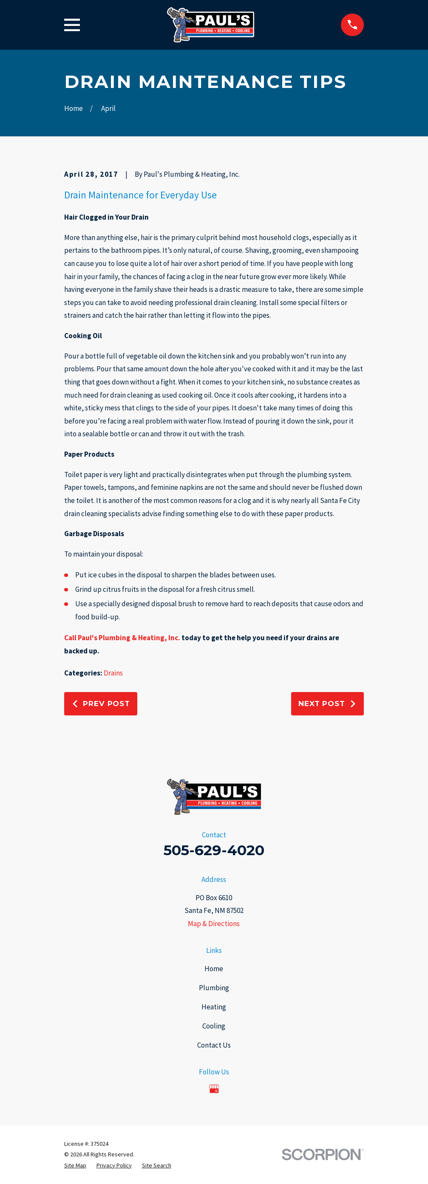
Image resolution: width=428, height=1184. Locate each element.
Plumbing (214, 987)
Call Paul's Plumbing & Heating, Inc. (122, 637)
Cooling (213, 1026)
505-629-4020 (214, 850)
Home (213, 968)
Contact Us (214, 1045)
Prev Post (100, 703)
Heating (213, 1007)
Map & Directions (214, 923)
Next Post (327, 703)
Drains (113, 673)
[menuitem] (75, 1165)
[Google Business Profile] (214, 1089)
